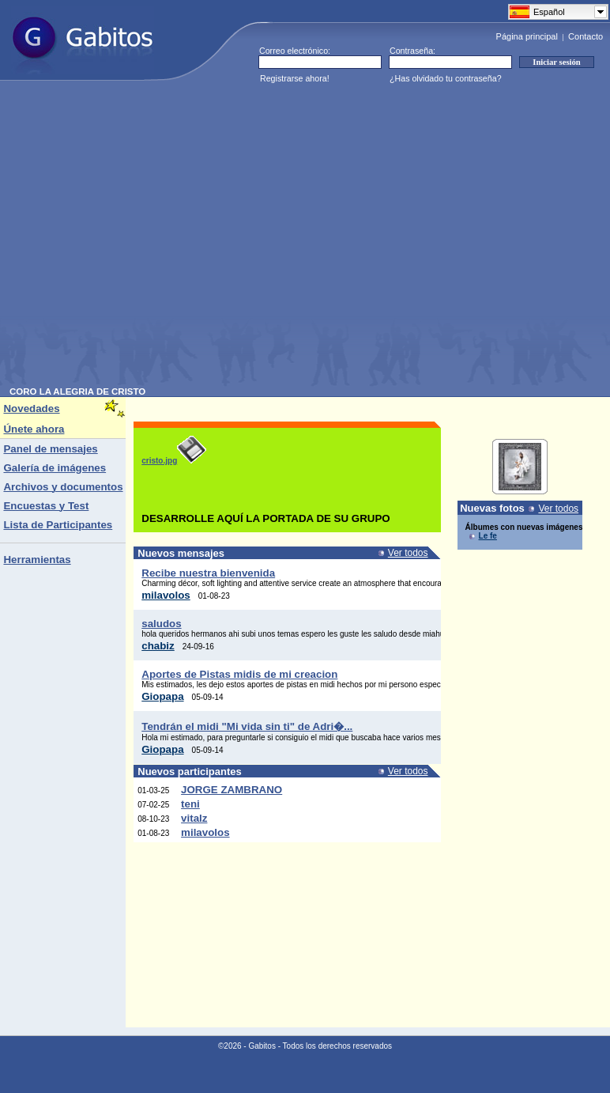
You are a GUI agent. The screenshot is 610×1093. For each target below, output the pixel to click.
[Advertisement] (148, 238)
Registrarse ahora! (294, 78)
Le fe (488, 535)
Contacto (585, 36)
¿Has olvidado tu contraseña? (446, 78)
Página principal (527, 36)
